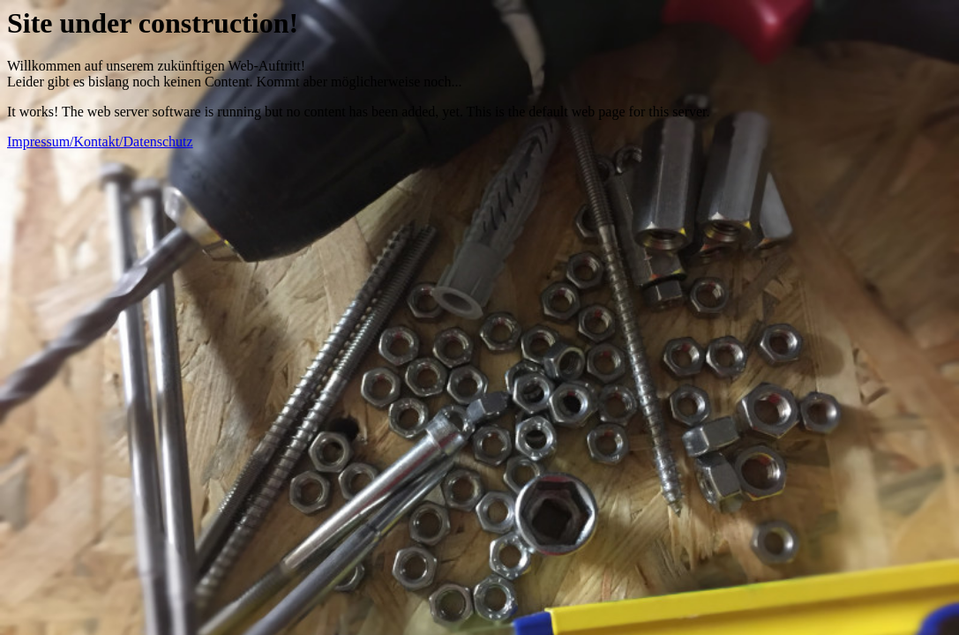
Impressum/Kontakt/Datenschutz (100, 141)
